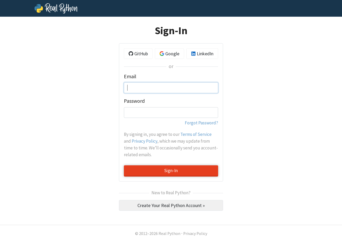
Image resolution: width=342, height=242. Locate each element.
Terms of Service (196, 134)
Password (134, 101)
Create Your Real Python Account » (171, 205)
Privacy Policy (144, 141)
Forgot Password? (201, 123)
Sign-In (171, 170)
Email (130, 76)
